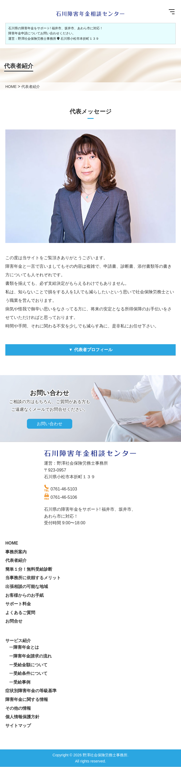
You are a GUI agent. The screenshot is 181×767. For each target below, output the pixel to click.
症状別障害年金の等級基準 (31, 690)
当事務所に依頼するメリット (33, 577)
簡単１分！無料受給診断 (28, 569)
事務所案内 (16, 552)
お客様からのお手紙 (24, 595)
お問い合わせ (49, 423)
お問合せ (13, 621)
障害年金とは (26, 647)
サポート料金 (18, 604)
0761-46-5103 (64, 489)
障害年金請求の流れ (32, 656)
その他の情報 (18, 708)
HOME (11, 543)
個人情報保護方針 (22, 717)
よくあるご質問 (20, 612)
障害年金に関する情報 (26, 699)
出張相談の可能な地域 (26, 586)
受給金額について (30, 665)
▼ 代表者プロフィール (90, 349)
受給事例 (21, 682)
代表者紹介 (16, 560)
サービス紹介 (18, 640)
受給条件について (30, 673)
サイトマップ (18, 725)
